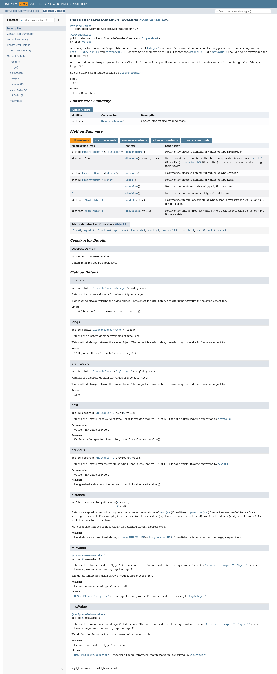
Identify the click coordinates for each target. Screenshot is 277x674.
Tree (39, 4)
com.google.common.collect (22, 11)
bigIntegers (133, 151)
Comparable (151, 20)
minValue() (16, 95)
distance (131, 158)
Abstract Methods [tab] (165, 140)
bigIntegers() (17, 73)
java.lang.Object (80, 25)
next (128, 200)
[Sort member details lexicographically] (59, 20)
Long (108, 179)
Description (15, 28)
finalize (103, 230)
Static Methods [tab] (105, 140)
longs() (14, 67)
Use (32, 4)
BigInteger (112, 151)
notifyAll (169, 230)
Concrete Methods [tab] (196, 140)
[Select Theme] (91, 4)
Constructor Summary (20, 34)
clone (75, 230)
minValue (131, 193)
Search (74, 4)
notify (152, 230)
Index (64, 4)
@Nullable (92, 200)
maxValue (131, 186)
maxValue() (17, 101)
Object (86, 41)
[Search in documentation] (243, 11)
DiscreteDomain (54, 11)
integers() (16, 62)
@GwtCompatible (80, 34)
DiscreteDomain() (20, 50)
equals (88, 230)
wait (200, 230)
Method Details (16, 56)
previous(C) (17, 84)
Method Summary (17, 39)
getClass (120, 230)
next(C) (14, 78)
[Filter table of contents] (37, 20)
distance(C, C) (18, 89)
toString (186, 230)
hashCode (137, 230)
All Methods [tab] (80, 140)
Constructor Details (18, 45)
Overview (11, 4)
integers (131, 173)
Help (84, 4)
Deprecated (51, 4)
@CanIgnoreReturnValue (87, 555)
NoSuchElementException (91, 596)
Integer (110, 173)
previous (131, 210)
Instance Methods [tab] (134, 140)
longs (129, 179)
